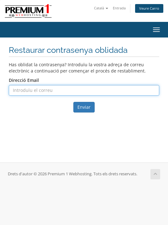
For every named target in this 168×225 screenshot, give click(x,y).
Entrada (119, 8)
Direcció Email (24, 80)
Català (101, 8)
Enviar (84, 107)
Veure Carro (149, 8)
